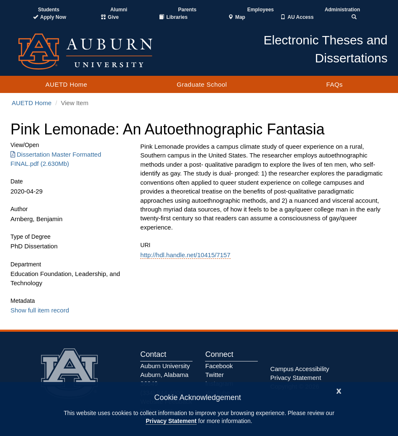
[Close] (339, 390)
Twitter (214, 374)
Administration (342, 10)
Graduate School (202, 84)
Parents (187, 10)
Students (48, 10)
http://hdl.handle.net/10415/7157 (185, 254)
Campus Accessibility (299, 368)
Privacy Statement (171, 421)
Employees (260, 10)
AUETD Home (66, 84)
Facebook (219, 365)
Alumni (118, 10)
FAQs (334, 84)
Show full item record (39, 310)
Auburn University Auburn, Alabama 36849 (165, 374)
